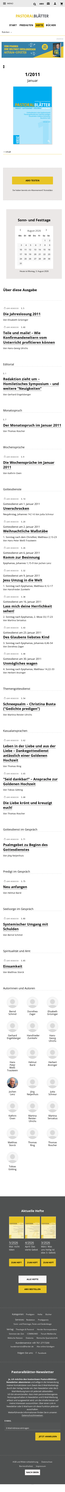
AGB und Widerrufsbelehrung (25, 1461)
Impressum (41, 1466)
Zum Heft (16, 1262)
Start (13, 25)
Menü (10, 3)
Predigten (26, 25)
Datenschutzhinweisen (32, 1415)
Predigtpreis (43, 1319)
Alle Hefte (32, 1279)
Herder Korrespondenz (47, 1329)
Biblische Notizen (15, 1338)
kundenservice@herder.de (22, 1346)
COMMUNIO (32, 1333)
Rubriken (6, 32)
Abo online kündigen (45, 1346)
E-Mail (8, 1420)
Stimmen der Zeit (16, 1333)
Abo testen (32, 180)
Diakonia (29, 1338)
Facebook (42, 1353)
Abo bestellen (32, 1289)
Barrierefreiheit (26, 1466)
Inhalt (8, 151)
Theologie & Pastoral (25, 1329)
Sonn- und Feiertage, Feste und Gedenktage (33, 1324)
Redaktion (30, 1319)
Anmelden (48, 190)
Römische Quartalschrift (47, 1338)
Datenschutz (46, 1461)
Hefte (39, 25)
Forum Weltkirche (48, 1333)
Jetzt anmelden (48, 1436)
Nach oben (32, 1472)
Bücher (51, 25)
